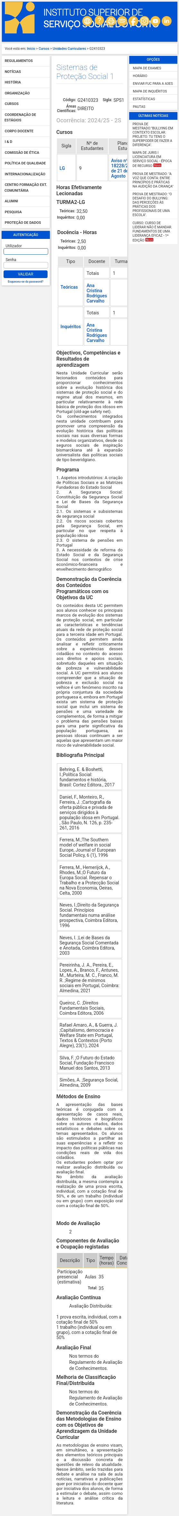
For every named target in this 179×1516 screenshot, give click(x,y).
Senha (11, 260)
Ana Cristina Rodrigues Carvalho (96, 293)
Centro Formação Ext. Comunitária (25, 188)
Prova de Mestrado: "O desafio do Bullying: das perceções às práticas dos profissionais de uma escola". (152, 204)
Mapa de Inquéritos (150, 91)
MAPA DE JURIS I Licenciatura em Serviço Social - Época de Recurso (152, 159)
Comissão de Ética (22, 153)
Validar (25, 274)
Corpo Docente (19, 131)
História (13, 83)
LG (62, 168)
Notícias (13, 72)
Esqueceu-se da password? (25, 281)
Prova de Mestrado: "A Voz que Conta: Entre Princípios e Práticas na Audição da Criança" (153, 180)
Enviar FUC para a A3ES (153, 84)
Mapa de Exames (147, 68)
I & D (8, 142)
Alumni (11, 201)
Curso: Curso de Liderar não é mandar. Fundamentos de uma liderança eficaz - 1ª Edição (152, 231)
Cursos (44, 49)
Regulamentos (19, 61)
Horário (140, 76)
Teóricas (69, 287)
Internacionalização (25, 174)
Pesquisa (13, 212)
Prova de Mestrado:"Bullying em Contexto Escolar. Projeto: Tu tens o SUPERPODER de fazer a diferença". (153, 134)
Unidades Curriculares (69, 49)
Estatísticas (144, 99)
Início (31, 49)
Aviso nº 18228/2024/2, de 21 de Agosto (126, 168)
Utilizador (14, 246)
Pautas (139, 107)
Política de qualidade (25, 164)
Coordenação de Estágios (20, 118)
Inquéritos (70, 326)
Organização (17, 93)
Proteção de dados (23, 223)
